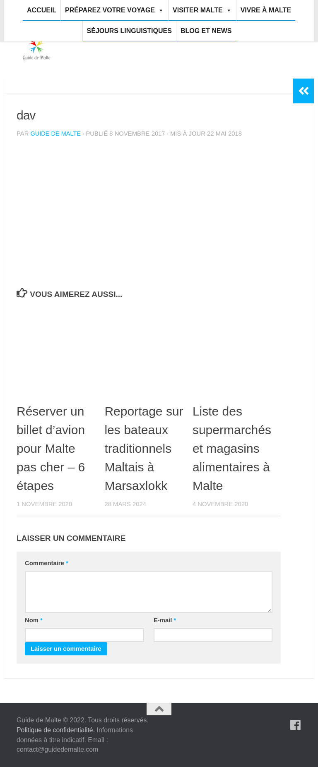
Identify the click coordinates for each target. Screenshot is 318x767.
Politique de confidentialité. (56, 730)
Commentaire (46, 563)
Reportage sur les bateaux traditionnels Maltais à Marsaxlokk (143, 448)
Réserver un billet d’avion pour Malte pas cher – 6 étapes (51, 448)
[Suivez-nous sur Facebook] (295, 725)
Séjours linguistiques (129, 30)
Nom (34, 620)
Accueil (41, 10)
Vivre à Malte (266, 10)
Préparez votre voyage (114, 10)
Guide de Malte (56, 133)
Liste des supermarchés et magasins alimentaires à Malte (232, 448)
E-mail (165, 620)
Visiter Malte (202, 10)
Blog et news (206, 30)
